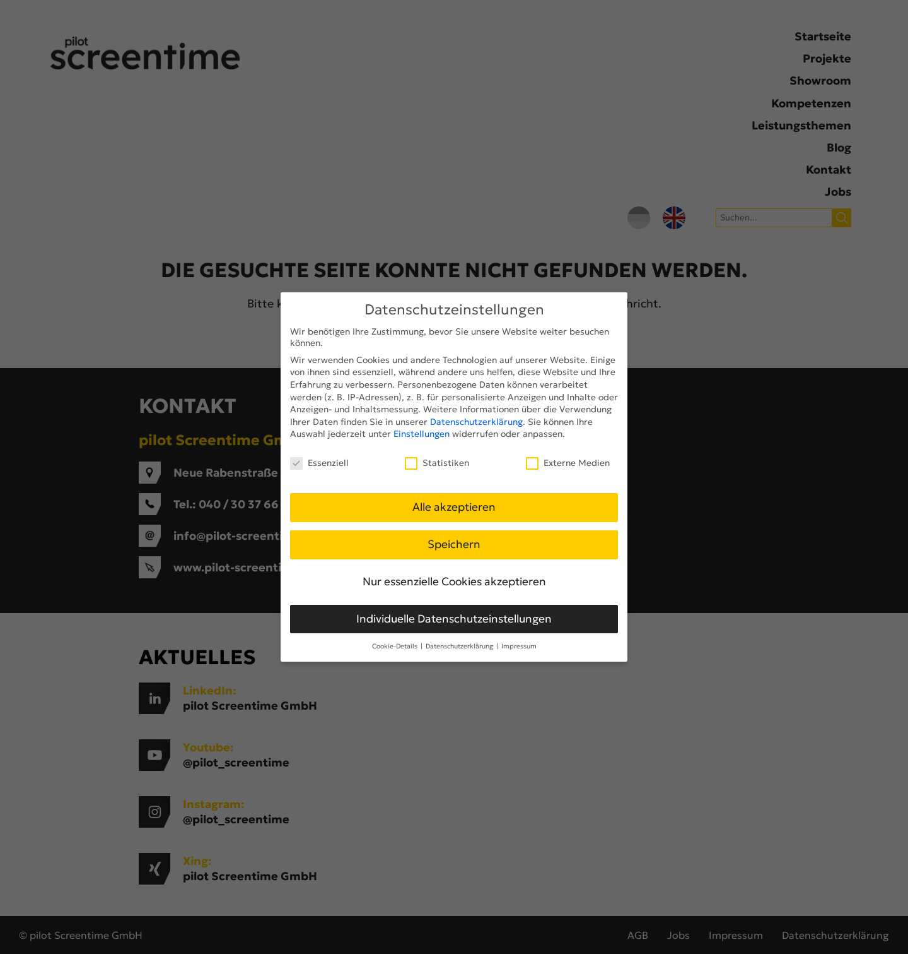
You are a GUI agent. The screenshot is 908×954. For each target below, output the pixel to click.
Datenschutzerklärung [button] (460, 646)
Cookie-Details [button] (395, 646)
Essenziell (319, 462)
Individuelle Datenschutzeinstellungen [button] (454, 619)
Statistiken (437, 462)
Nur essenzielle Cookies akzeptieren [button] (454, 581)
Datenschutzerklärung (476, 421)
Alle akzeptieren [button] (454, 507)
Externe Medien (568, 462)
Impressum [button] (519, 646)
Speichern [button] (454, 544)
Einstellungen (421, 433)
